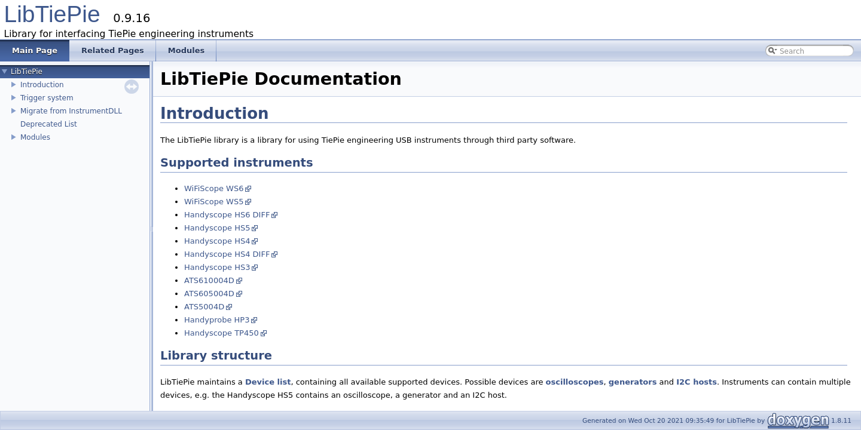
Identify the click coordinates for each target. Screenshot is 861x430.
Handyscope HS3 (217, 267)
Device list (268, 381)
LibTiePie (52, 14)
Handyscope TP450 (221, 332)
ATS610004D (209, 280)
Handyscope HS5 (217, 227)
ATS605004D (209, 293)
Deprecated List (48, 124)
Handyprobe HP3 (216, 319)
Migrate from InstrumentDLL (71, 111)
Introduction (42, 85)
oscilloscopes (575, 381)
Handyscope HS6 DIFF (227, 214)
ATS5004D (204, 306)
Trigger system (47, 98)
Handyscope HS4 (217, 240)
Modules (35, 137)
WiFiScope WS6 (213, 188)
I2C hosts (696, 381)
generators (633, 381)
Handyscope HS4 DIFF (227, 254)
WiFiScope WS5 (213, 201)
